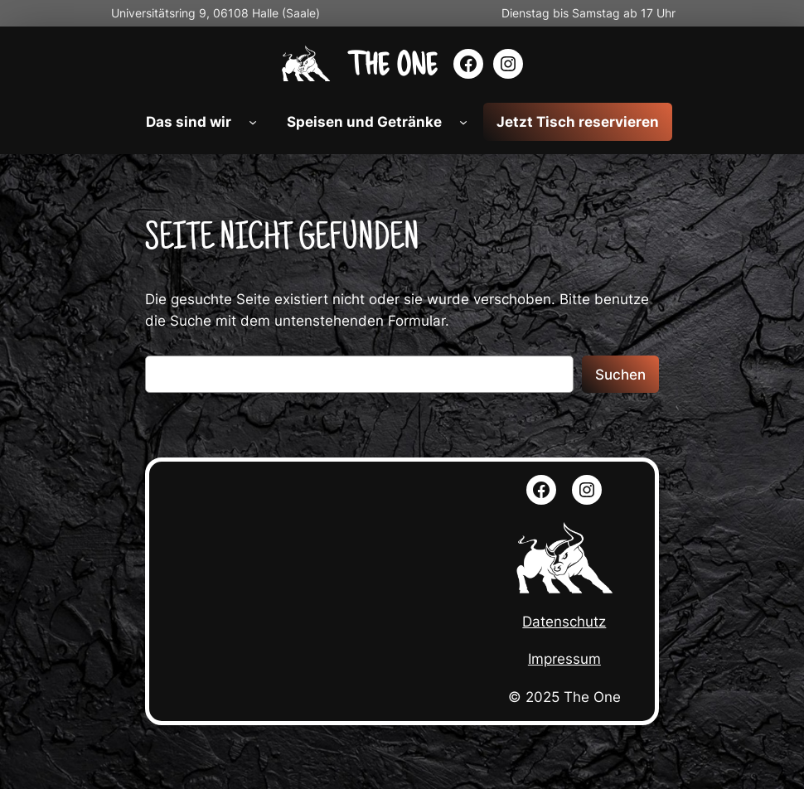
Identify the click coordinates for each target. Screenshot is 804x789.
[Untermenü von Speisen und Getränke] (463, 122)
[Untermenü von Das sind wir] (253, 122)
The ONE (392, 63)
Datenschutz (564, 621)
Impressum (564, 659)
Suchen (620, 374)
